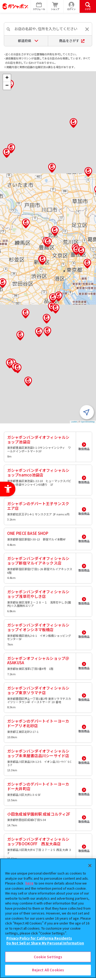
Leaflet (74, 422)
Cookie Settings (48, 956)
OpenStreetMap (88, 422)
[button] (48, 242)
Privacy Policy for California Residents (39, 938)
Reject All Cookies (48, 969)
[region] (48, 918)
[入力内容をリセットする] (87, 29)
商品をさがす (71, 40)
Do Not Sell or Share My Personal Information (45, 943)
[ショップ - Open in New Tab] (55, 6)
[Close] (89, 865)
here (29, 883)
